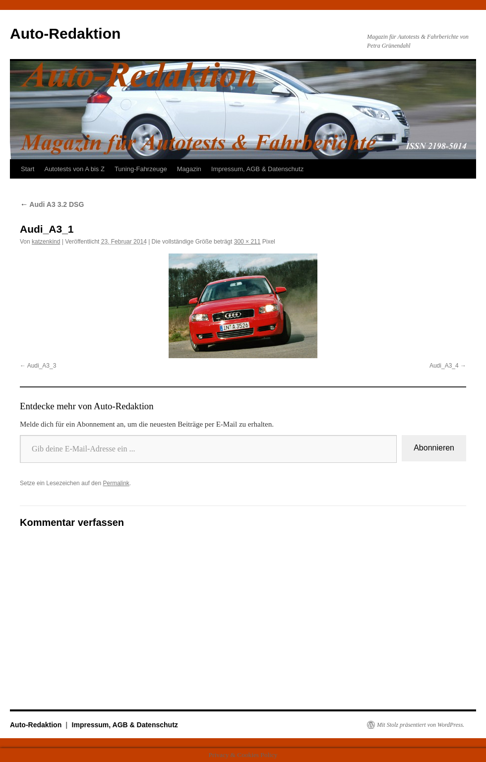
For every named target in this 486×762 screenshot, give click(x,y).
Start (27, 169)
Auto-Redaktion (65, 33)
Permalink (116, 483)
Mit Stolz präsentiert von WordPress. (420, 724)
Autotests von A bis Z (74, 169)
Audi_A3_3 (42, 365)
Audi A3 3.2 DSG (52, 204)
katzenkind (46, 241)
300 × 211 (247, 241)
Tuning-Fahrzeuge (141, 169)
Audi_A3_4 (444, 365)
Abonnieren (434, 448)
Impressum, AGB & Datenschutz (257, 169)
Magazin (189, 169)
